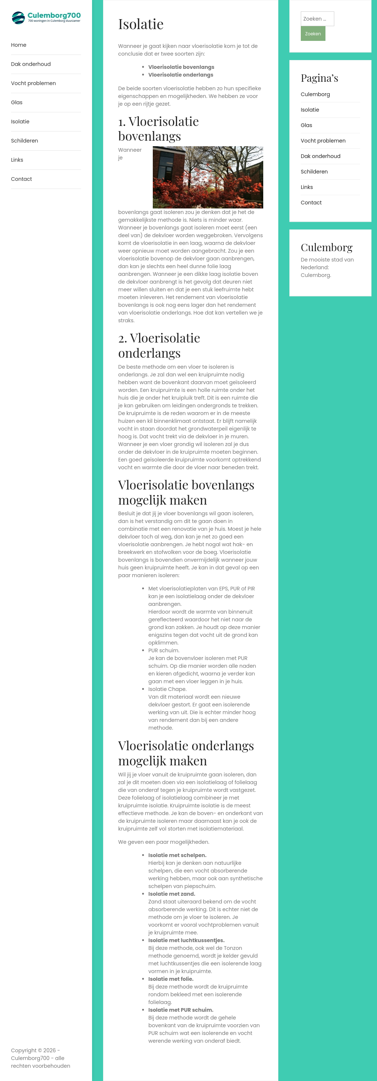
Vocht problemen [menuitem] (33, 83)
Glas (306, 125)
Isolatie (310, 109)
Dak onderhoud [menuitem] (31, 64)
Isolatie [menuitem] (20, 121)
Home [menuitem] (19, 45)
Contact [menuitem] (21, 179)
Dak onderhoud (321, 156)
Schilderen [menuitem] (24, 140)
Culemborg (315, 94)
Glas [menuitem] (16, 102)
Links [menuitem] (17, 160)
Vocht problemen (323, 140)
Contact (311, 202)
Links (307, 187)
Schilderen (314, 171)
